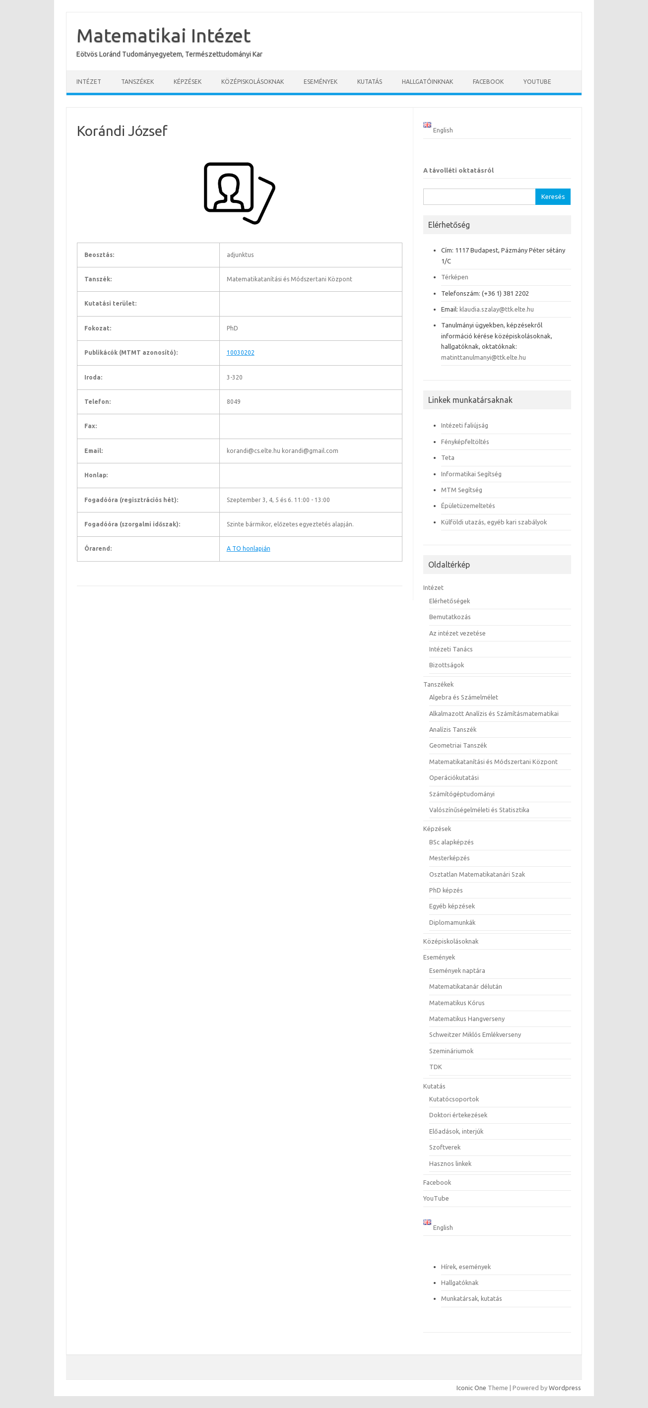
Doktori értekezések (458, 1114)
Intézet (88, 81)
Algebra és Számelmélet (463, 697)
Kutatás (369, 81)
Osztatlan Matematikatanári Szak (477, 874)
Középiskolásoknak (252, 81)
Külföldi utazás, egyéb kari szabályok (494, 521)
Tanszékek (137, 81)
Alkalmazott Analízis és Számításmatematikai (494, 713)
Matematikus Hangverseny (467, 1018)
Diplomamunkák (452, 922)
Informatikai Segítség (471, 473)
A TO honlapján (248, 548)
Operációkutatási (454, 777)
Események (320, 81)
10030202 (241, 352)
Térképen (454, 276)
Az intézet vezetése (457, 633)
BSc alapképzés (451, 841)
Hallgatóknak (459, 1282)
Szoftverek (444, 1147)
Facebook (488, 81)
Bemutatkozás (450, 616)
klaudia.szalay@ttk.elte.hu (496, 309)
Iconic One (471, 1387)
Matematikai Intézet (163, 35)
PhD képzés (446, 890)
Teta (447, 457)
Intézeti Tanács (451, 648)
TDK (435, 1066)
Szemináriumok (451, 1050)
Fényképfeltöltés (465, 441)
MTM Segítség (461, 489)
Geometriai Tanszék (458, 745)
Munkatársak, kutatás (471, 1298)
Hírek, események (466, 1266)
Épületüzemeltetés (468, 505)
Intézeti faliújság (464, 425)
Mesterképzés (449, 857)
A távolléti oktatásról (458, 170)
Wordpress (565, 1387)
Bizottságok (446, 664)
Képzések (187, 81)
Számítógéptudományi (462, 793)
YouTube (537, 81)
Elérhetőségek (449, 600)
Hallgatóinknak (427, 81)
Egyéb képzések (452, 905)
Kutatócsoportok (454, 1098)
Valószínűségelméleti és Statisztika (479, 809)
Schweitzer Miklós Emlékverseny (475, 1034)
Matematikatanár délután (465, 986)
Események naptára (457, 970)
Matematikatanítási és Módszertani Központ (493, 761)
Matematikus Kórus (457, 1002)
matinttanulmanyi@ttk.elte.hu (483, 357)
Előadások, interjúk (456, 1131)
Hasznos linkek (450, 1163)
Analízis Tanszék (452, 729)
